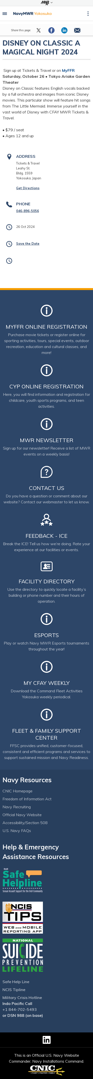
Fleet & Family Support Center (46, 734)
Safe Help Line (15, 981)
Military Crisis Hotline (22, 997)
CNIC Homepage (17, 790)
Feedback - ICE (46, 535)
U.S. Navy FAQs (16, 830)
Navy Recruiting (16, 806)
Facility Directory (47, 581)
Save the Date (27, 243)
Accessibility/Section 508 (25, 822)
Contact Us (46, 488)
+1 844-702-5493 (19, 1009)
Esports (46, 635)
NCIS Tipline (13, 989)
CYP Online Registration (46, 386)
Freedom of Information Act (27, 798)
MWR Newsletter (46, 440)
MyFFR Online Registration (46, 326)
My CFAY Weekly (47, 682)
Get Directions (27, 188)
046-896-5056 (27, 211)
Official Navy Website (22, 814)
